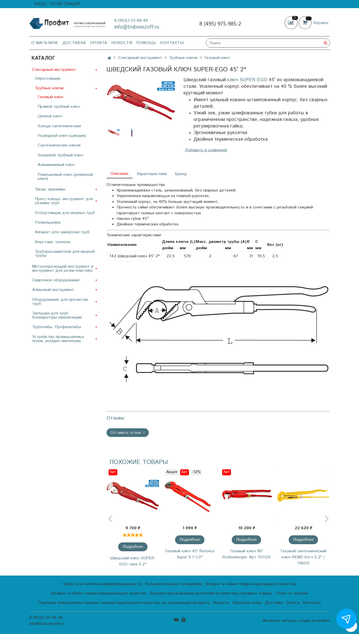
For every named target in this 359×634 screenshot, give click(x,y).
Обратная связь (247, 603)
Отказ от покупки (292, 593)
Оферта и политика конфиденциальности (102, 584)
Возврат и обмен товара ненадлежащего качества (98, 593)
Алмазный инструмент (53, 290)
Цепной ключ (50, 116)
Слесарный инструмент (140, 58)
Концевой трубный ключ (60, 155)
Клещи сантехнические (59, 126)
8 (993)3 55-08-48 (131, 21)
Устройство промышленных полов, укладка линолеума (58, 339)
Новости (121, 43)
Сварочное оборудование (56, 280)
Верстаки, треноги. (53, 242)
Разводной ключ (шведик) (62, 136)
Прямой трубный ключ (59, 107)
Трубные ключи (183, 58)
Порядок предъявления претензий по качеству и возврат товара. (211, 593)
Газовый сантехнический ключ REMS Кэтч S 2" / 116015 (303, 557)
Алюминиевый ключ (56, 165)
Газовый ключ (217, 58)
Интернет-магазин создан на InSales (296, 621)
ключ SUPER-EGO (247, 79)
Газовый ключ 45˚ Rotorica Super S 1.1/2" (189, 554)
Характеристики (152, 174)
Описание (120, 174)
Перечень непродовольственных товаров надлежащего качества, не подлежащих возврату (124, 603)
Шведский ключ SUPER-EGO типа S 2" (133, 561)
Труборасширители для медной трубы (65, 254)
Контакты (172, 43)
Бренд (181, 174)
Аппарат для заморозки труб (62, 232)
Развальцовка (47, 222)
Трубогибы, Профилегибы (56, 327)
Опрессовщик (47, 78)
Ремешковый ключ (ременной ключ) (65, 177)
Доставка (74, 43)
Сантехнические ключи (59, 145)
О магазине (44, 43)
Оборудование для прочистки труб (60, 302)
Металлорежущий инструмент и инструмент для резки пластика (62, 268)
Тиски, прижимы (50, 189)
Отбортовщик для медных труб (65, 213)
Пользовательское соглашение (173, 584)
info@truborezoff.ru (136, 27)
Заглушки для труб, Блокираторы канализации (57, 315)
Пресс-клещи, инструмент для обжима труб (64, 201)
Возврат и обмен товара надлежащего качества (250, 584)
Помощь (146, 43)
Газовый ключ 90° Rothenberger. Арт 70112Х (246, 554)
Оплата (98, 43)
